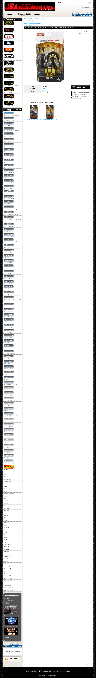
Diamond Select (7, 481)
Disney (5, 486)
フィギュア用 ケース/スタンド (11, 414)
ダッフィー (9, 277)
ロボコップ (9, 362)
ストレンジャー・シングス (11, 240)
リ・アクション (9, 456)
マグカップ (9, 441)
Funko (5, 498)
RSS (11, 659)
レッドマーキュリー (9, 578)
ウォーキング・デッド (9, 155)
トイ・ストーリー (9, 293)
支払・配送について (24, 14)
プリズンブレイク (9, 331)
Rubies (5, 539)
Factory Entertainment (9, 493)
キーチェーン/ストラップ (10, 399)
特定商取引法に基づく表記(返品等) (81, 92)
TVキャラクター (9, 77)
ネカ (9, 57)
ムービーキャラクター (9, 70)
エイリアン (9, 161)
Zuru (5, 563)
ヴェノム (9, 150)
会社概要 (6, 598)
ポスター (9, 435)
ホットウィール (9, 346)
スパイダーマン (9, 251)
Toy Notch (6, 551)
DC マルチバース (9, 367)
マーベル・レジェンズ (9, 352)
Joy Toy (6, 515)
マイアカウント (88, 7)
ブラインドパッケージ (9, 420)
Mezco (5, 525)
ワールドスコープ (8, 580)
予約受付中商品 (8, 585)
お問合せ (37, 14)
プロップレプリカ (9, 425)
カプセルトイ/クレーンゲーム (11, 393)
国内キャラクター (9, 97)
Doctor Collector (8, 489)
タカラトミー (7, 568)
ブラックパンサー (9, 326)
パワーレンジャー (9, 320)
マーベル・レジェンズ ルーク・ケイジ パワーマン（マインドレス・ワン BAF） (50, 112)
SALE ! (9, 467)
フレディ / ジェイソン (9, 336)
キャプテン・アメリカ (9, 171)
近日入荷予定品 (8, 587)
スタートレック (9, 230)
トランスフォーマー (9, 30)
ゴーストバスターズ (9, 181)
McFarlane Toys (8, 522)
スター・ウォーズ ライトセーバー (12, 225)
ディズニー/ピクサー (9, 63)
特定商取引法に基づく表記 (44, 671)
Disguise (6, 484)
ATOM (15, 659)
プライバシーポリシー (58, 671)
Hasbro (6, 505)
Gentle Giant (7, 501)
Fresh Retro (6, 496)
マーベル (9, 37)
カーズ (9, 166)
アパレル (9, 388)
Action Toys (7, 472)
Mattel (5, 520)
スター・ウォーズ (9, 24)
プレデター (9, 341)
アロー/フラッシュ (9, 140)
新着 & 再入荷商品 (9, 590)
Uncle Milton (7, 556)
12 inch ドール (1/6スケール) (11, 383)
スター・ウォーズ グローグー (11, 213)
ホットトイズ (7, 575)
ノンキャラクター (9, 103)
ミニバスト (9, 446)
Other (5, 583)
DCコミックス (9, 44)
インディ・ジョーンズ (9, 145)
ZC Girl (9, 378)
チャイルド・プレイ (9, 282)
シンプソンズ (9, 202)
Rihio (5, 537)
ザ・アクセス (7, 566)
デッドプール (9, 287)
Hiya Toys (6, 508)
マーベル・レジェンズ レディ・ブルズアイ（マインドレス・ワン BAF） (34, 112)
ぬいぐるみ (9, 409)
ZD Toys (6, 561)
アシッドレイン (9, 134)
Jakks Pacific (7, 513)
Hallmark (6, 503)
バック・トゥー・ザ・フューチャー (12, 299)
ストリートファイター (9, 235)
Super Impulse (7, 544)
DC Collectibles (7, 479)
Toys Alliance (7, 554)
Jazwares (6, 517)
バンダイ (6, 573)
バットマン (9, 305)
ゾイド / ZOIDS (9, 261)
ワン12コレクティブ (9, 461)
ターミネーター (9, 272)
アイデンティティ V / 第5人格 (11, 129)
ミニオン (9, 357)
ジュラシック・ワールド (10, 197)
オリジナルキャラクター (10, 90)
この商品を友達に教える (79, 94)
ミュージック (9, 451)
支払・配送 (33, 671)
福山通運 (6, 637)
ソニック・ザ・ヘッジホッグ (11, 266)
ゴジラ (9, 192)
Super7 (5, 542)
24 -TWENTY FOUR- (9, 119)
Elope (5, 491)
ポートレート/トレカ (9, 430)
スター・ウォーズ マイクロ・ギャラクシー (12, 219)
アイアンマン (9, 124)
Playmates (6, 534)
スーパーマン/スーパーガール (11, 207)
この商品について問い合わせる (81, 96)
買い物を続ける (77, 98)
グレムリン (9, 176)
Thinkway (6, 549)
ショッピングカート (82, 14)
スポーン (9, 256)
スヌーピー (9, 246)
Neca (5, 530)
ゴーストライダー (9, 187)
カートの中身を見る (12, 645)
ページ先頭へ (85, 665)
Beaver (5, 474)
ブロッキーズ (9, 50)
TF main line (7, 546)
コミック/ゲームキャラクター (11, 83)
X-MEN (9, 373)
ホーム (10, 14)
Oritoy (5, 532)
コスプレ (9, 404)
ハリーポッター (9, 315)
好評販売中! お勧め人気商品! (11, 114)
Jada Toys (6, 510)
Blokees (6, 476)
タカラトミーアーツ (9, 571)
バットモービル (9, 310)
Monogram (6, 527)
